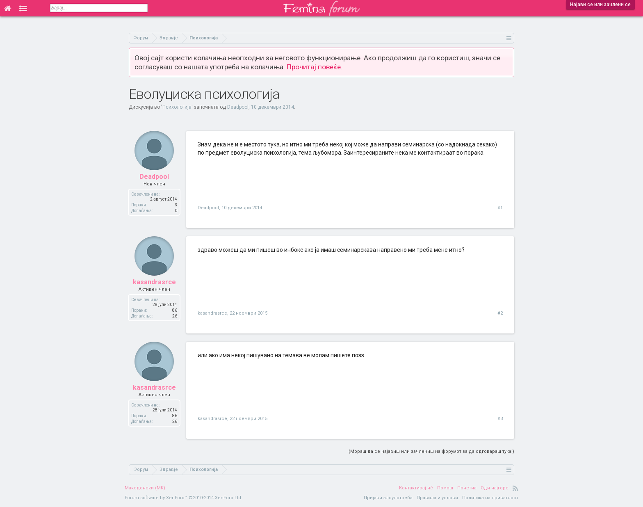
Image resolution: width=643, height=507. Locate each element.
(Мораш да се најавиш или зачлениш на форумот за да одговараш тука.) (431, 451)
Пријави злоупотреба (388, 497)
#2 (500, 313)
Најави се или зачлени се (600, 4)
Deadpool (238, 107)
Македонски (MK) (145, 488)
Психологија (177, 107)
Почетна (467, 488)
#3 (500, 418)
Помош (445, 488)
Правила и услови (437, 497)
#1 (500, 207)
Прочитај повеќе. (314, 67)
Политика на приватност (490, 497)
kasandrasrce (154, 282)
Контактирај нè (416, 488)
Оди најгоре (494, 488)
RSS (515, 488)
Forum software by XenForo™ (183, 497)
